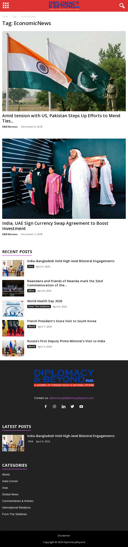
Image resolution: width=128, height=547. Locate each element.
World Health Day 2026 (44, 301)
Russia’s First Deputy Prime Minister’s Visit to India (66, 341)
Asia (30, 266)
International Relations (16, 507)
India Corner (10, 481)
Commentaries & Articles (17, 501)
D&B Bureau (10, 126)
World (31, 326)
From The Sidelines (39, 306)
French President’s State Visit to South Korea (61, 321)
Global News (10, 494)
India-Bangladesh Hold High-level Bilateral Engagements (70, 261)
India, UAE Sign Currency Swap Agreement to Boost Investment (55, 225)
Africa (31, 290)
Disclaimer (64, 535)
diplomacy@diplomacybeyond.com (72, 398)
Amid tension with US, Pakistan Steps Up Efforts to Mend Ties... (61, 118)
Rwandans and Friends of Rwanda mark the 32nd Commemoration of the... (65, 283)
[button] (121, 6)
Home (5, 16)
